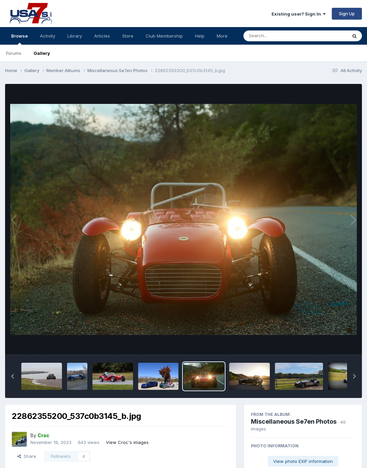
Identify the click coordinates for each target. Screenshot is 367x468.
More (222, 36)
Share (26, 456)
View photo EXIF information (303, 461)
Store (127, 36)
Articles (102, 36)
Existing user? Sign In (299, 14)
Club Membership (164, 36)
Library (74, 36)
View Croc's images (127, 442)
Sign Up (347, 13)
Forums (13, 53)
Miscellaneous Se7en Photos (294, 421)
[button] (12, 376)
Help (199, 36)
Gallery (42, 53)
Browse (19, 39)
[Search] (276, 35)
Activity (47, 36)
